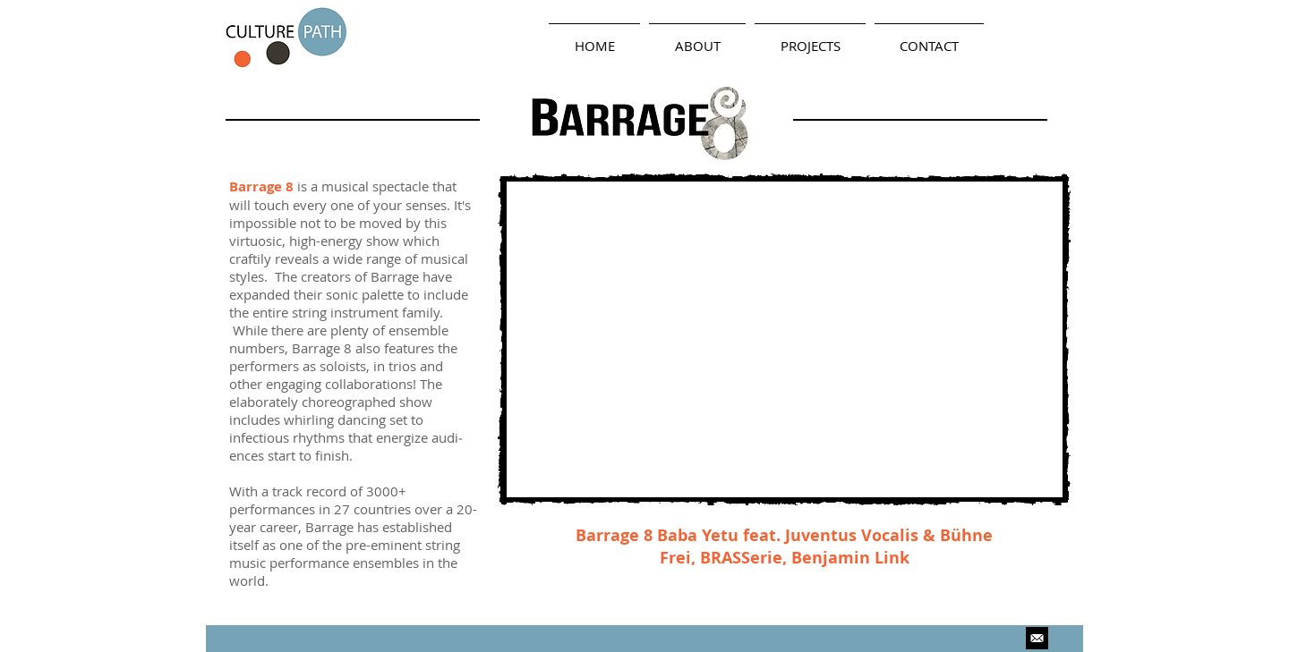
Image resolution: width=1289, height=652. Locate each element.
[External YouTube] (784, 339)
